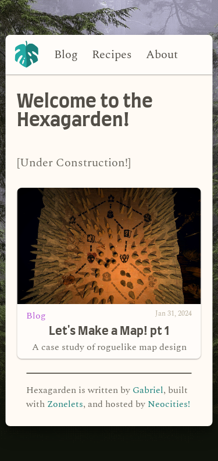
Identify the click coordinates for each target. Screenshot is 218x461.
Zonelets (65, 404)
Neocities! (169, 404)
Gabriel (148, 390)
